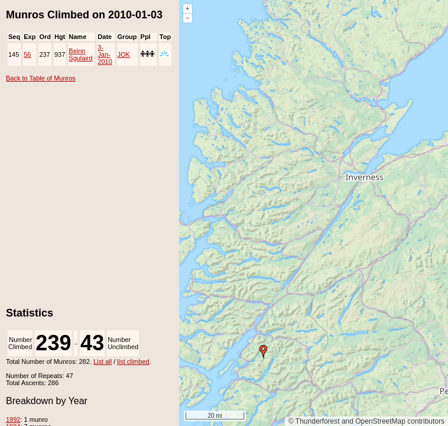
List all (102, 361)
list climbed (133, 361)
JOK (124, 54)
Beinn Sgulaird (80, 54)
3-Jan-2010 (105, 54)
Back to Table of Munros (41, 78)
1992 (13, 419)
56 (27, 54)
